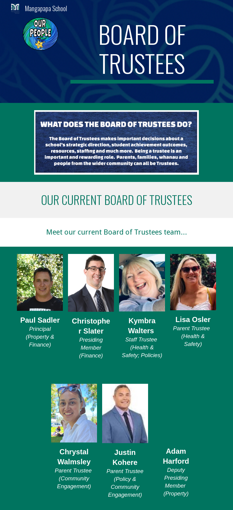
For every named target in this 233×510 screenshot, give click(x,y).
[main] (142, 51)
